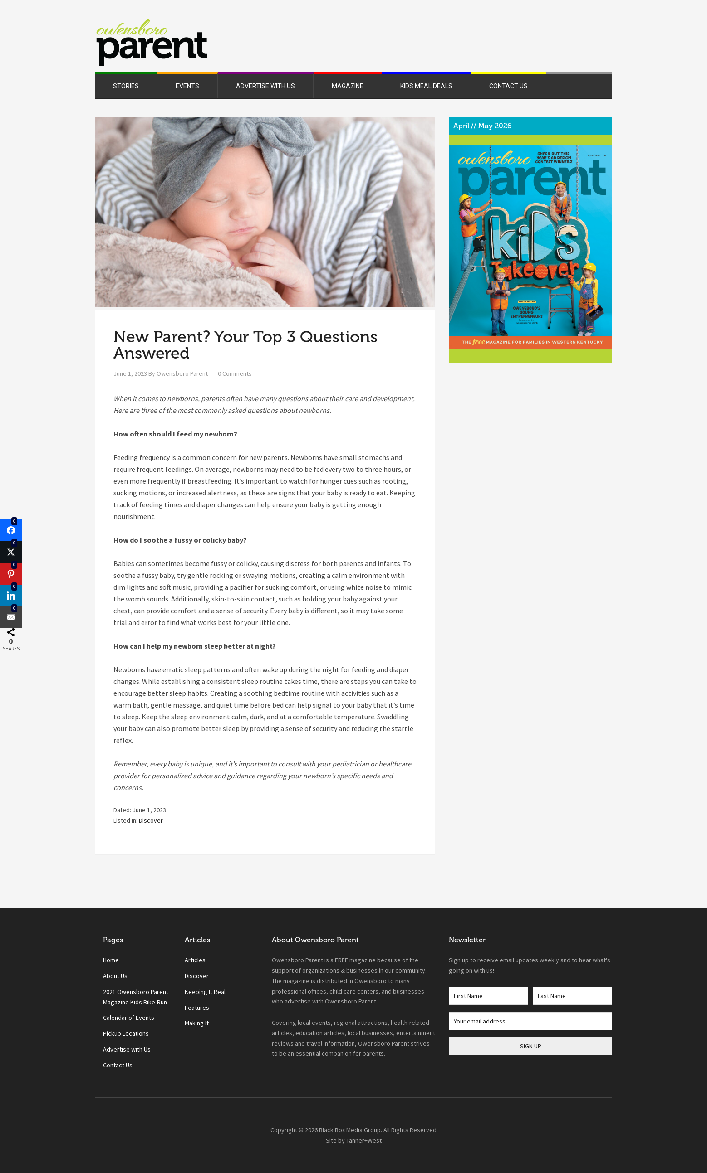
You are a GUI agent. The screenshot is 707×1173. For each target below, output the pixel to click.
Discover (151, 820)
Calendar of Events (128, 1017)
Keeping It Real (205, 992)
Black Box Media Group (350, 1130)
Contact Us (118, 1065)
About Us (115, 976)
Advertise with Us (127, 1049)
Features (197, 1007)
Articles (195, 960)
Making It (197, 1023)
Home (111, 960)
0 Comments (235, 373)
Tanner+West (364, 1140)
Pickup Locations (126, 1033)
